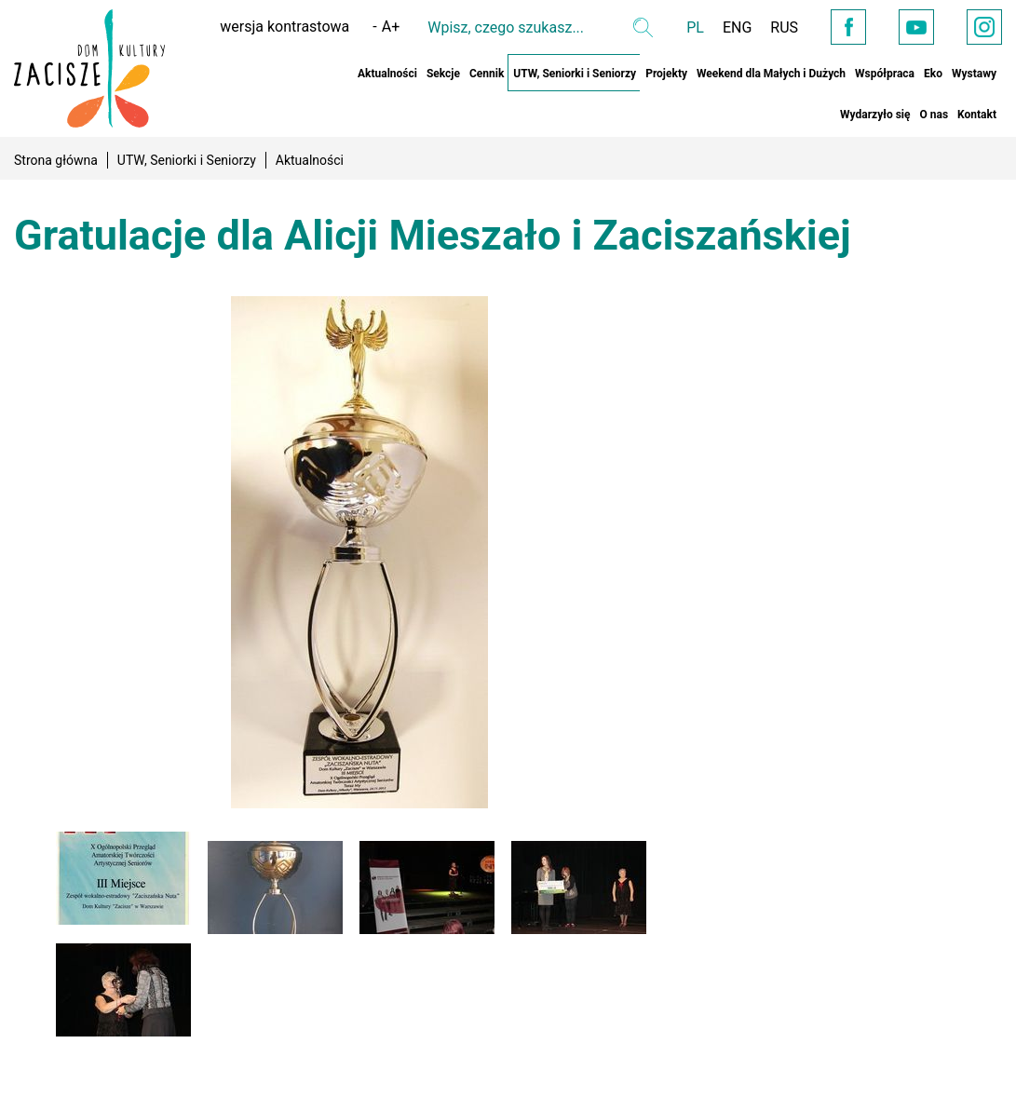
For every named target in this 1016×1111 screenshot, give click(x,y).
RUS (784, 27)
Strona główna (56, 160)
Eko (933, 73)
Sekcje (443, 73)
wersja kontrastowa (284, 26)
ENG (737, 27)
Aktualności (387, 73)
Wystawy (974, 73)
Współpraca (884, 73)
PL (695, 27)
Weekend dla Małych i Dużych (771, 73)
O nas (933, 114)
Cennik (486, 73)
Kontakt (976, 114)
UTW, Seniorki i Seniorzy (574, 73)
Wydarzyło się (875, 114)
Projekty (666, 73)
